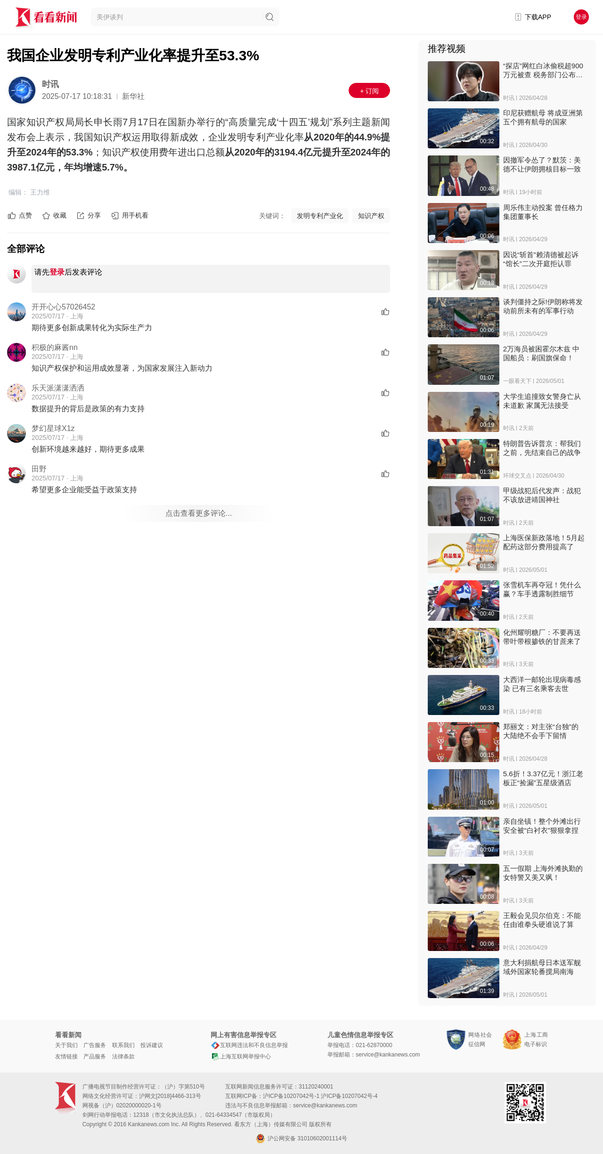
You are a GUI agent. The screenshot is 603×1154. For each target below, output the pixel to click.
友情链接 (66, 1056)
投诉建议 (151, 1045)
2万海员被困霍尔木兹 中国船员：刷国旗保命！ (541, 353)
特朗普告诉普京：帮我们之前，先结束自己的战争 (542, 447)
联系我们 (123, 1045)
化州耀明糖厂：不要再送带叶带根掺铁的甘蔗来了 (542, 636)
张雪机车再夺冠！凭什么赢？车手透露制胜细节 (542, 589)
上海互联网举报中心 (241, 1056)
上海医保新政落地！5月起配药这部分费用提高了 (544, 542)
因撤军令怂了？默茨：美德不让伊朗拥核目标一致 (542, 164)
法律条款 (123, 1056)
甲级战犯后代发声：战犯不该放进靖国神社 (542, 495)
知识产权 (371, 215)
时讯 (50, 84)
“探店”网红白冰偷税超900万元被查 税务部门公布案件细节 (543, 70)
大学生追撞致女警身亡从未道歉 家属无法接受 (542, 400)
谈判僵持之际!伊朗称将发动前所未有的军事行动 (543, 306)
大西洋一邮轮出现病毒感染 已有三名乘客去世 (542, 683)
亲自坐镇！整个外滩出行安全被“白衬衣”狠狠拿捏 (542, 825)
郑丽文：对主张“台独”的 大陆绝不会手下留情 (541, 731)
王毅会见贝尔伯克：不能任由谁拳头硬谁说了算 (542, 919)
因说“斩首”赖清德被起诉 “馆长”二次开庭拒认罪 (541, 259)
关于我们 (66, 1045)
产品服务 (94, 1056)
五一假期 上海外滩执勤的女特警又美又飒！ (543, 872)
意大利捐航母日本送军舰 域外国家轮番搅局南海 (542, 967)
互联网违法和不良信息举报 (249, 1045)
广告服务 (94, 1045)
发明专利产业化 (320, 215)
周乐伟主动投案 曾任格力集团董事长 (543, 211)
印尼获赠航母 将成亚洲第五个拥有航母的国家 (543, 117)
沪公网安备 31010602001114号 (301, 1138)
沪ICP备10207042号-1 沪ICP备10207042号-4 (320, 1096)
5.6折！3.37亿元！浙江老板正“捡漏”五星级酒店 (543, 778)
